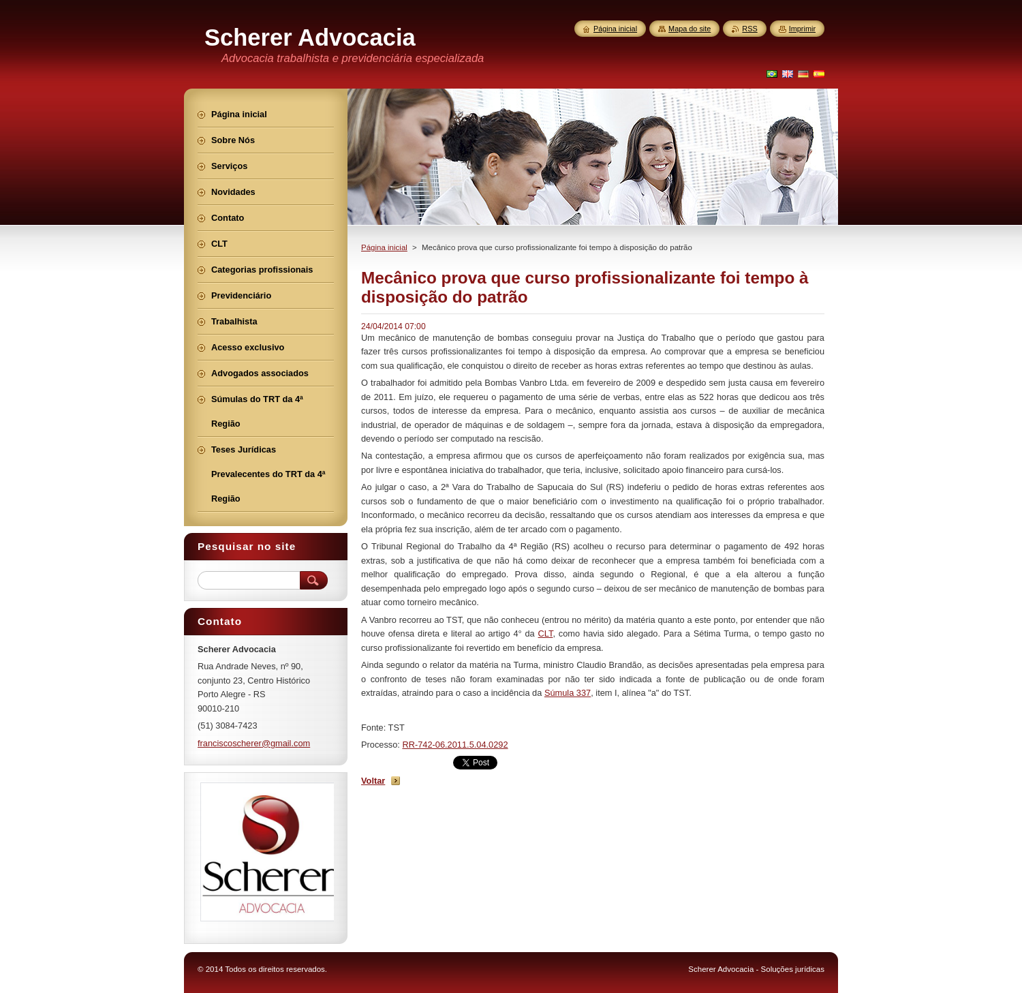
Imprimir (802, 29)
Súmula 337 (567, 693)
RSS (749, 29)
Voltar (373, 781)
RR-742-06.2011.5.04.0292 (455, 744)
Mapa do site (689, 29)
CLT (545, 633)
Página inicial (384, 247)
